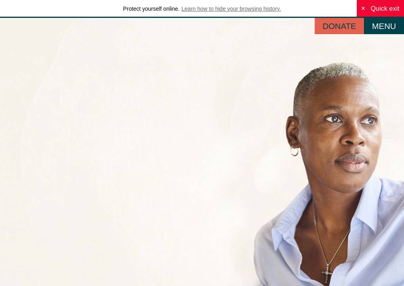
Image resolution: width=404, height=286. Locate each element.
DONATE (339, 26)
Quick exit (380, 8)
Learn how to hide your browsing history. (231, 9)
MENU (384, 26)
